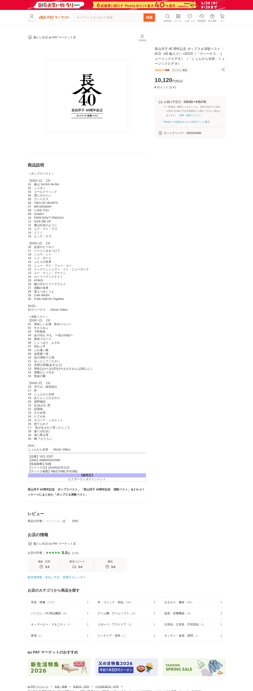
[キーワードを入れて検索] (108, 17)
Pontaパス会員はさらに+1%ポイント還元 (187, 121)
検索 (149, 17)
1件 (75, 553)
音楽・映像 (61, 686)
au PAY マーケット (38, 686)
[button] (223, 69)
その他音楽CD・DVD (107, 686)
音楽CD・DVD (81, 686)
